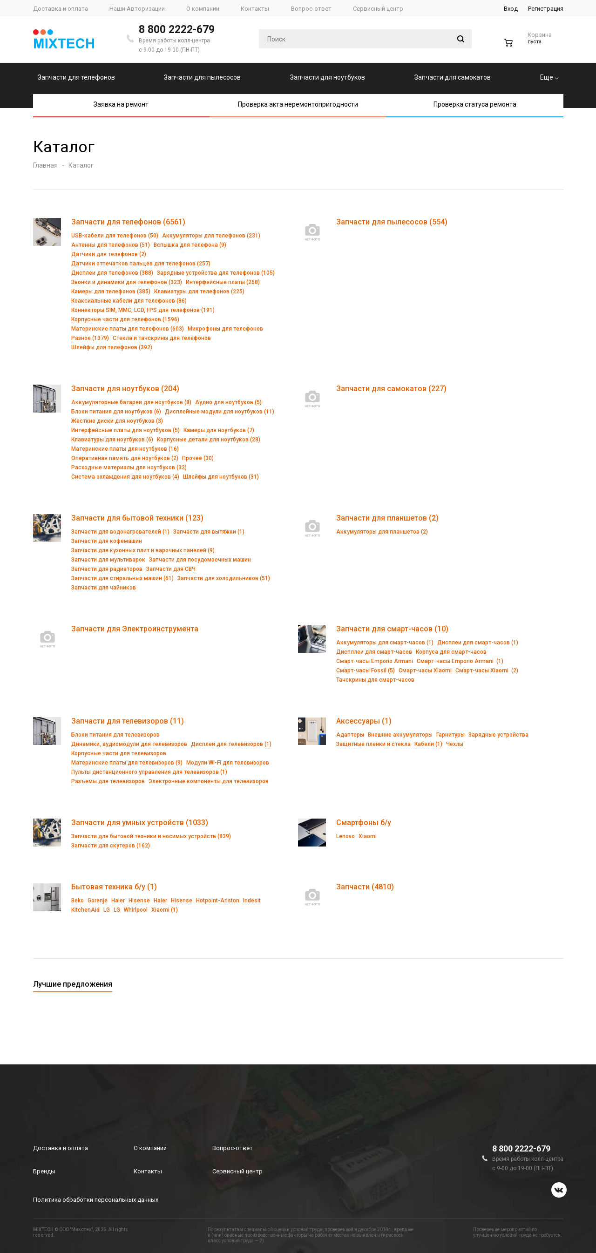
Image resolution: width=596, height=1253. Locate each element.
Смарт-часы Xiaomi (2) (486, 670)
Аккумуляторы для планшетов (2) (382, 531)
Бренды (44, 1171)
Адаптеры (350, 734)
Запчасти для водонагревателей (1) (120, 531)
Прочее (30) (198, 458)
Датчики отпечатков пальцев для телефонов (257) (140, 263)
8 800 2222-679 (177, 29)
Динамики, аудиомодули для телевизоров (129, 744)
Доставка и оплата (60, 1148)
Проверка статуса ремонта (474, 104)
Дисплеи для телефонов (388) (112, 273)
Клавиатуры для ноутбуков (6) (112, 439)
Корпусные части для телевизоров (118, 753)
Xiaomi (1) (164, 910)
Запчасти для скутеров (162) (110, 845)
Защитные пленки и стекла (373, 744)
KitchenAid (85, 910)
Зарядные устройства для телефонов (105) (216, 273)
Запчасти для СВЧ (171, 569)
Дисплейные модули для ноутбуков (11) (219, 411)
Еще (549, 77)
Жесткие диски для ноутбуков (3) (117, 421)
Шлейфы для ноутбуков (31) (221, 477)
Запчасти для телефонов (76, 77)
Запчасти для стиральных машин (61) (122, 578)
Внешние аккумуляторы (400, 734)
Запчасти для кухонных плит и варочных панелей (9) (143, 550)
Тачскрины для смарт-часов (375, 680)
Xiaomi (368, 836)
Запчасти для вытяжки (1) (208, 531)
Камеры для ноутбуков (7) (218, 430)
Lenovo (345, 836)
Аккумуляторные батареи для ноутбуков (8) (131, 402)
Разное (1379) (90, 338)
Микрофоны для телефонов (225, 328)
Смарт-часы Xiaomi (425, 670)
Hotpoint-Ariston (217, 900)
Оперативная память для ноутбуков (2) (124, 458)
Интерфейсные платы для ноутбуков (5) (125, 430)
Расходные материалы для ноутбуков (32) (129, 467)
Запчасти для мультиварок (108, 559)
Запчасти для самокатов (452, 77)
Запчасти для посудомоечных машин (200, 559)
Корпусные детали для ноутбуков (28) (208, 439)
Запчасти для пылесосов (202, 77)
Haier (118, 900)
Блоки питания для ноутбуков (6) (116, 411)
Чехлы (454, 744)
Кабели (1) (428, 744)
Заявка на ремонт (121, 104)
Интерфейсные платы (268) (223, 282)
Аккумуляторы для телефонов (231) (211, 235)
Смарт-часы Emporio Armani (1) (460, 661)
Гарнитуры (450, 734)
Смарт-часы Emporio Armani (374, 661)
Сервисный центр (237, 1171)
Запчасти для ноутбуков (327, 77)
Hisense (139, 900)
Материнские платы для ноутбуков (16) (125, 449)
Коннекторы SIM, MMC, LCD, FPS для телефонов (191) (143, 310)
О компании (150, 1148)
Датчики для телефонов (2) (108, 254)
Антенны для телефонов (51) (110, 245)
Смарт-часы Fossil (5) (365, 670)
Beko (77, 900)
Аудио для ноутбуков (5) (228, 402)
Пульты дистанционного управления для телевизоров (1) (149, 772)
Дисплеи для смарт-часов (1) (477, 642)
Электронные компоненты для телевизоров (209, 781)
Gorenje (98, 900)
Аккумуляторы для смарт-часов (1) (384, 642)
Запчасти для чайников (103, 587)
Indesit (252, 900)
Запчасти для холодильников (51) (223, 578)
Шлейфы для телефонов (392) (111, 347)
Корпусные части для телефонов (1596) (125, 319)
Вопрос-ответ (232, 1148)
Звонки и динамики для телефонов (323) (126, 282)
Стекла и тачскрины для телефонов (162, 338)
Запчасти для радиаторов (106, 569)
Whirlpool (136, 910)
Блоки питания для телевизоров (115, 734)
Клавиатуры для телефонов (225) (199, 291)
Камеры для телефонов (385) (110, 291)
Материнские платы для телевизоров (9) (127, 762)
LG (106, 910)
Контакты (148, 1171)
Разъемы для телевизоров (108, 781)
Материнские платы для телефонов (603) (127, 328)
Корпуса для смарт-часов (451, 652)
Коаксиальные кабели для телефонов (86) (129, 301)
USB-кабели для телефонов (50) (114, 235)
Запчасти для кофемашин (106, 541)
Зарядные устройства (498, 734)
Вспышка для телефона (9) (190, 245)
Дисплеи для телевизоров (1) (231, 744)
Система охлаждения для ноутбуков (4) (125, 477)
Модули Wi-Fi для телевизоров (227, 762)
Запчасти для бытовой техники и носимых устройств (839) (151, 836)
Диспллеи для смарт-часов (374, 652)
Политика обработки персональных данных (95, 1199)
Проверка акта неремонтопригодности (298, 104)
